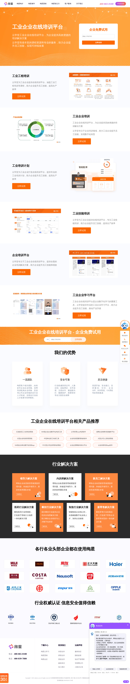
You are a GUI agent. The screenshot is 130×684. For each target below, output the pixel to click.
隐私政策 (78, 655)
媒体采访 (61, 663)
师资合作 (61, 655)
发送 (125, 681)
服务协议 (78, 651)
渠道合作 (61, 659)
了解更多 (19, 494)
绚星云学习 (45, 651)
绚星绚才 (20, 3)
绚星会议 (44, 659)
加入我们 (61, 667)
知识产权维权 (80, 659)
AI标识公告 (79, 667)
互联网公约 (79, 663)
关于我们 (79, 3)
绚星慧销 (43, 3)
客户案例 (68, 3)
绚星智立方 (55, 3)
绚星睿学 (31, 3)
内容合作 (61, 651)
